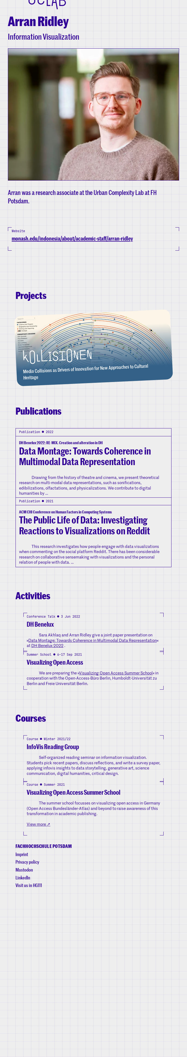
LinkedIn (23, 1037)
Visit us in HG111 (29, 1045)
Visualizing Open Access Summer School (116, 783)
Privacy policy (27, 1022)
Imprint (22, 1014)
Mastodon (24, 1030)
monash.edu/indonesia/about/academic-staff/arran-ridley (72, 260)
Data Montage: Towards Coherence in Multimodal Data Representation (92, 734)
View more (38, 968)
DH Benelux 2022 (47, 739)
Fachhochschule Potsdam (44, 1006)
